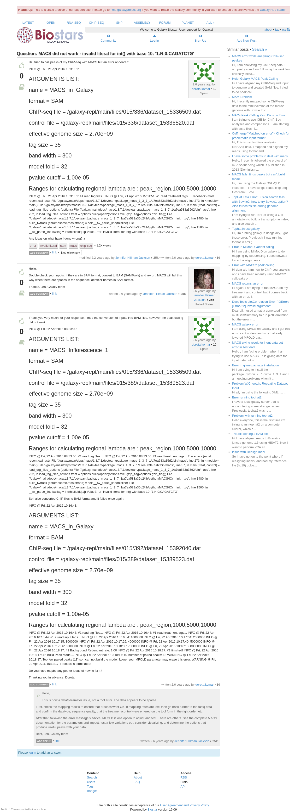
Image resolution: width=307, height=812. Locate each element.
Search (92, 777)
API (183, 786)
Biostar (152, 809)
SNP (119, 22)
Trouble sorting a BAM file (250, 434)
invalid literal (48, 245)
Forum (165, 22)
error (33, 245)
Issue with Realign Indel (248, 452)
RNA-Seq (74, 22)
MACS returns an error (248, 283)
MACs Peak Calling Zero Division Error (259, 115)
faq (277, 29)
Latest (28, 22)
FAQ (137, 782)
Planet (188, 22)
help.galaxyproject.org (126, 9)
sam (63, 245)
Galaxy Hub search (273, 9)
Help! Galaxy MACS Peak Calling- (255, 78)
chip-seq (86, 245)
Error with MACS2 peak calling (253, 265)
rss (286, 29)
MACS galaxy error (245, 324)
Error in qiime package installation (255, 365)
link (54, 252)
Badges (92, 791)
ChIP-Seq (96, 22)
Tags (90, 786)
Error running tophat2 (247, 397)
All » (211, 22)
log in (32, 752)
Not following (70, 252)
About (138, 777)
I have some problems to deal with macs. (260, 156)
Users (91, 782)
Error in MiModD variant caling (253, 247)
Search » (259, 49)
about (268, 29)
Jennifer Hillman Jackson (132, 257)
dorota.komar (201, 89)
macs (73, 245)
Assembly (142, 22)
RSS (184, 777)
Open (51, 22)
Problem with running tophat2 (252, 415)
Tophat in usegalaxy (246, 228)
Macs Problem (242, 97)
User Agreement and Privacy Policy (184, 805)
